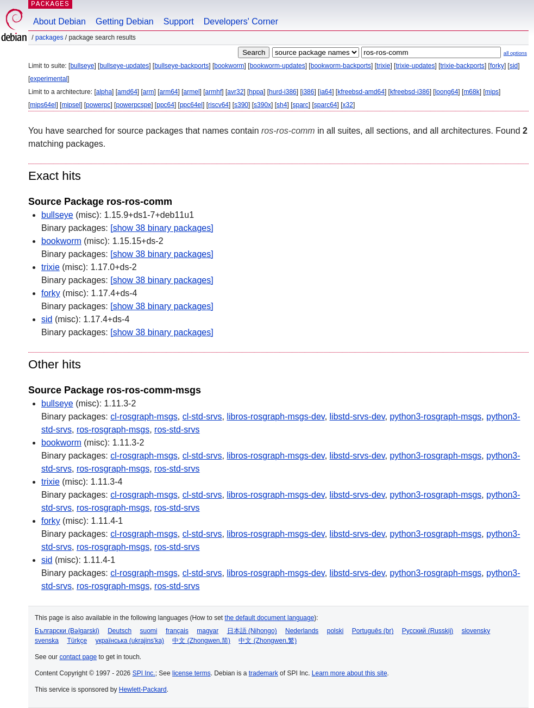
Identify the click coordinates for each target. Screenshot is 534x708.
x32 (348, 105)
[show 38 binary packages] (161, 228)
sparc (300, 105)
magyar (207, 631)
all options (515, 53)
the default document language (270, 618)
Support (179, 21)
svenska (47, 640)
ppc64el (191, 105)
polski (335, 631)
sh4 (282, 105)
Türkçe (77, 640)
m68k (471, 92)
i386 (308, 92)
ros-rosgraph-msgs (113, 429)
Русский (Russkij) (428, 631)
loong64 (446, 92)
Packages (49, 37)
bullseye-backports (181, 66)
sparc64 (325, 105)
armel (192, 92)
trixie (383, 66)
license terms (191, 673)
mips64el (43, 105)
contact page (78, 657)
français (177, 631)
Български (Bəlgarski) (67, 631)
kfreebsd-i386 (410, 92)
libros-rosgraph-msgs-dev (275, 416)
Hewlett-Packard (143, 689)
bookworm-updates (277, 66)
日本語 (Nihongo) (252, 631)
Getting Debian (125, 21)
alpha (104, 92)
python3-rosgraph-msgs (435, 416)
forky (497, 66)
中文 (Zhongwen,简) (201, 640)
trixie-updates (415, 66)
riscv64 (218, 105)
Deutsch (119, 631)
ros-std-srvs (177, 429)
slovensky (476, 631)
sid (514, 66)
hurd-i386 (283, 92)
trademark (263, 673)
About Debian (59, 21)
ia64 (325, 92)
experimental (48, 79)
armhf (213, 92)
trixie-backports (463, 66)
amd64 (127, 92)
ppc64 (165, 105)
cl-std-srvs (202, 416)
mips (492, 92)
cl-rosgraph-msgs (144, 416)
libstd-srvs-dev (357, 416)
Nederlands (301, 631)
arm (148, 92)
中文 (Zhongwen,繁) (267, 640)
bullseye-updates (124, 66)
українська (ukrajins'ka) (129, 640)
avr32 (235, 92)
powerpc (98, 105)
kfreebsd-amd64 (361, 92)
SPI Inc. (144, 673)
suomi (149, 631)
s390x (262, 105)
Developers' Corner (241, 21)
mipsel (70, 105)
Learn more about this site (349, 673)
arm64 (169, 92)
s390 (241, 105)
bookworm (229, 66)
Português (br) (373, 631)
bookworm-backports (341, 66)
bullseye (82, 66)
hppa (256, 92)
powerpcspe (133, 105)
